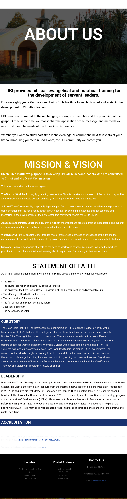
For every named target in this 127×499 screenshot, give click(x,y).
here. (44, 447)
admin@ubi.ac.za (99, 481)
